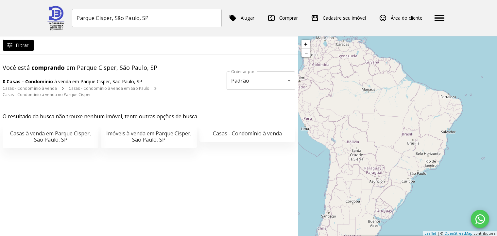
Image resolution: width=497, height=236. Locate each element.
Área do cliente (400, 18)
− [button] (306, 53)
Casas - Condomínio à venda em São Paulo (109, 88)
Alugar (241, 18)
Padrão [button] (240, 80)
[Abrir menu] (439, 18)
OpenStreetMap (458, 233)
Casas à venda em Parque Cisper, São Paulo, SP (50, 136)
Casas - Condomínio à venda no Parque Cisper (47, 94)
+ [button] (306, 44)
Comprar (282, 18)
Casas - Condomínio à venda (30, 88)
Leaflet (430, 233)
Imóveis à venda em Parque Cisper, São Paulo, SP (149, 136)
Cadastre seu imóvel (338, 18)
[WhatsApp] (480, 219)
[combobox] (147, 18)
